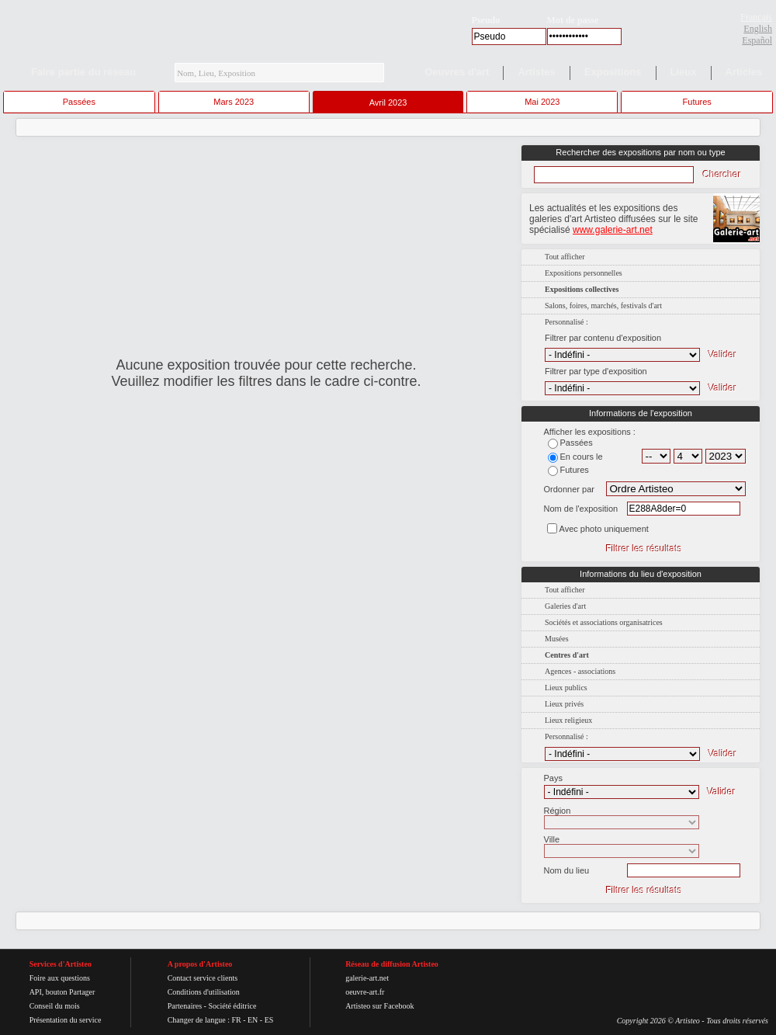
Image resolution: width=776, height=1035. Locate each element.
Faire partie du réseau (83, 72)
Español (757, 40)
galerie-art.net (367, 978)
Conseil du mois (54, 1006)
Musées (557, 638)
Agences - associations (580, 671)
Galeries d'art (565, 606)
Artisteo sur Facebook (379, 1006)
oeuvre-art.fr (364, 992)
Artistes (536, 72)
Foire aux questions (59, 978)
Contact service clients (203, 978)
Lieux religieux (568, 720)
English (757, 28)
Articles (744, 72)
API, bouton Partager (62, 992)
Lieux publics (566, 687)
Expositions (613, 72)
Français (756, 17)
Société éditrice (232, 1006)
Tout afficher (565, 256)
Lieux (683, 72)
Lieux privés (564, 704)
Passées (79, 101)
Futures (697, 101)
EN (253, 1020)
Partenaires (185, 1006)
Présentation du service (65, 1020)
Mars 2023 (233, 101)
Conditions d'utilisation (204, 992)
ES (269, 1020)
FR (236, 1020)
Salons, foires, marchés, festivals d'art (603, 305)
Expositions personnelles (583, 273)
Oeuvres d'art (456, 72)
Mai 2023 (542, 101)
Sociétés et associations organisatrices (604, 622)
